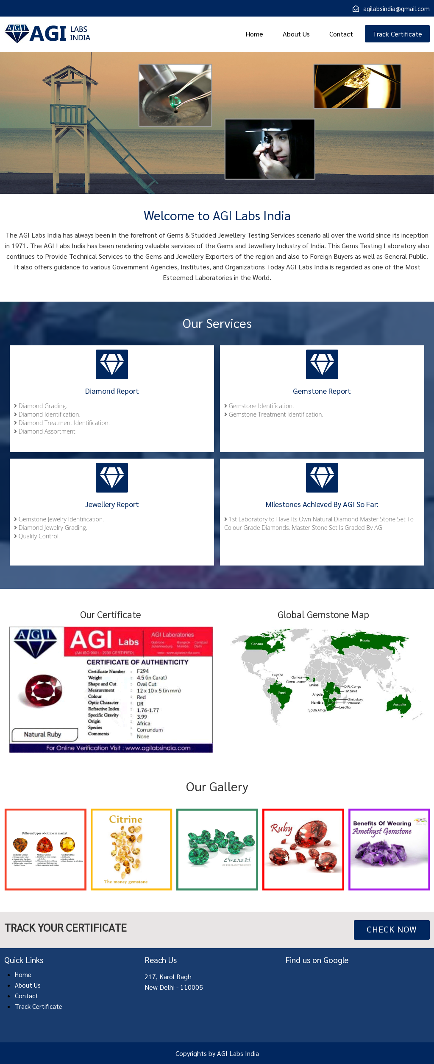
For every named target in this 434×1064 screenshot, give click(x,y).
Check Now (392, 929)
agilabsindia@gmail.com (396, 8)
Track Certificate (397, 33)
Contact (341, 33)
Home (254, 33)
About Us (296, 33)
